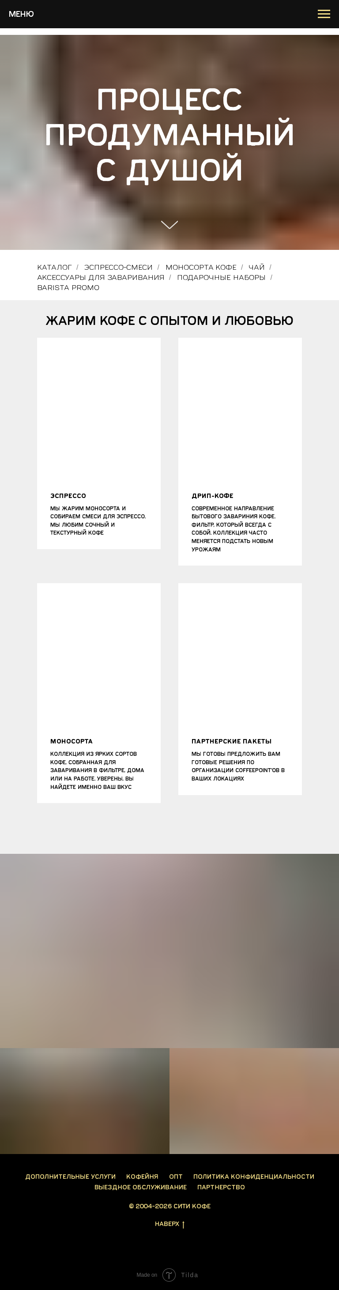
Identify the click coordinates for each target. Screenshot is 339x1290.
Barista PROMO (68, 287)
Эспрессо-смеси (118, 267)
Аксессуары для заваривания (101, 277)
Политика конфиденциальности (253, 1177)
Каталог (54, 267)
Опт (176, 1177)
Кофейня (142, 1177)
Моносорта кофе (201, 267)
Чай (257, 267)
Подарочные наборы (221, 277)
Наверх (170, 1224)
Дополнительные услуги (70, 1177)
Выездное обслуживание (140, 1187)
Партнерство (221, 1187)
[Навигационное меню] (324, 14)
